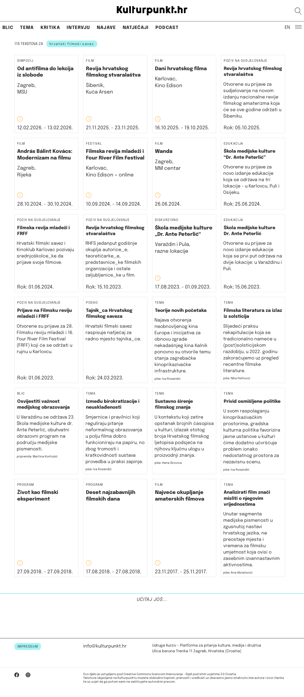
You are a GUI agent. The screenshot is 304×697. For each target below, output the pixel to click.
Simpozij (25, 60)
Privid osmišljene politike (252, 401)
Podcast (166, 27)
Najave (106, 27)
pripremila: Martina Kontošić (37, 456)
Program (25, 484)
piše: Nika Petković (236, 378)
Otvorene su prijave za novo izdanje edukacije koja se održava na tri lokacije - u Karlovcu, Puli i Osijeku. (251, 180)
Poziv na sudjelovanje (246, 60)
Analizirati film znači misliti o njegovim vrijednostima (247, 498)
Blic (7, 27)
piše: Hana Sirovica (168, 463)
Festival (94, 143)
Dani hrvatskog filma (181, 68)
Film (90, 60)
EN (287, 27)
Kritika (50, 27)
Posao (92, 302)
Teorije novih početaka (181, 310)
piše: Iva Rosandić (167, 378)
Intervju (78, 27)
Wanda (163, 151)
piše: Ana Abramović (238, 572)
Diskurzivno (166, 220)
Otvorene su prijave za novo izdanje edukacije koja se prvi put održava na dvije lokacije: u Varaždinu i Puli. (252, 256)
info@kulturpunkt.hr (105, 646)
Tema (27, 27)
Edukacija (233, 143)
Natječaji (136, 27)
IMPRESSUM (27, 646)
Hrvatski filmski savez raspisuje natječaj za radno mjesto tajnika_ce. (113, 332)
